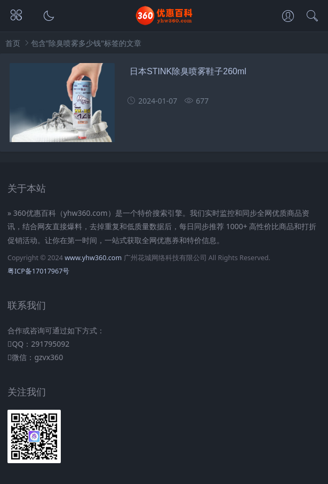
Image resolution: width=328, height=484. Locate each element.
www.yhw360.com (93, 257)
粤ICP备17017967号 (38, 271)
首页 (12, 43)
